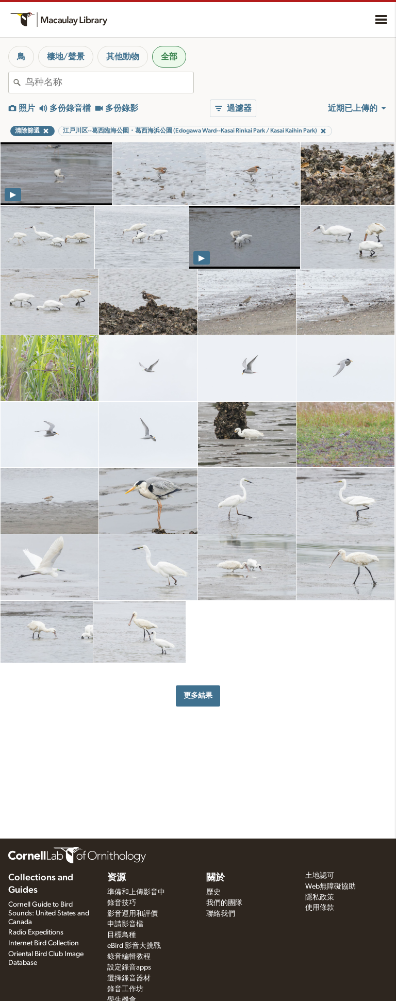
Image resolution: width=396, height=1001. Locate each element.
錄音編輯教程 (129, 956)
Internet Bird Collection (43, 943)
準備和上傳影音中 (136, 892)
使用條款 (319, 907)
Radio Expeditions (35, 932)
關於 (215, 877)
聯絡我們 (220, 913)
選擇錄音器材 (129, 978)
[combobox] (109, 82)
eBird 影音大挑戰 (134, 945)
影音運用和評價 (132, 913)
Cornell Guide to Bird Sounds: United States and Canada (48, 913)
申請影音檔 (125, 924)
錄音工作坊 (125, 989)
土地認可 (319, 875)
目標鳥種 (121, 935)
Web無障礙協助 (330, 886)
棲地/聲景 (66, 57)
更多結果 (198, 695)
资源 (116, 877)
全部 (169, 57)
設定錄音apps (129, 967)
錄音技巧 (121, 903)
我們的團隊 (224, 903)
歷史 (213, 892)
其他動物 (122, 57)
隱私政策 (319, 897)
